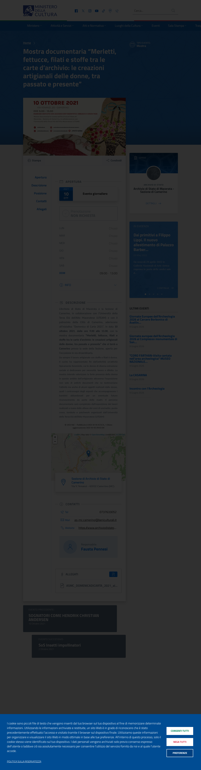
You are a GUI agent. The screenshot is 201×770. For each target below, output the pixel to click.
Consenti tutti (180, 731)
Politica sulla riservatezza (24, 761)
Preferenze (180, 753)
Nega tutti (179, 742)
